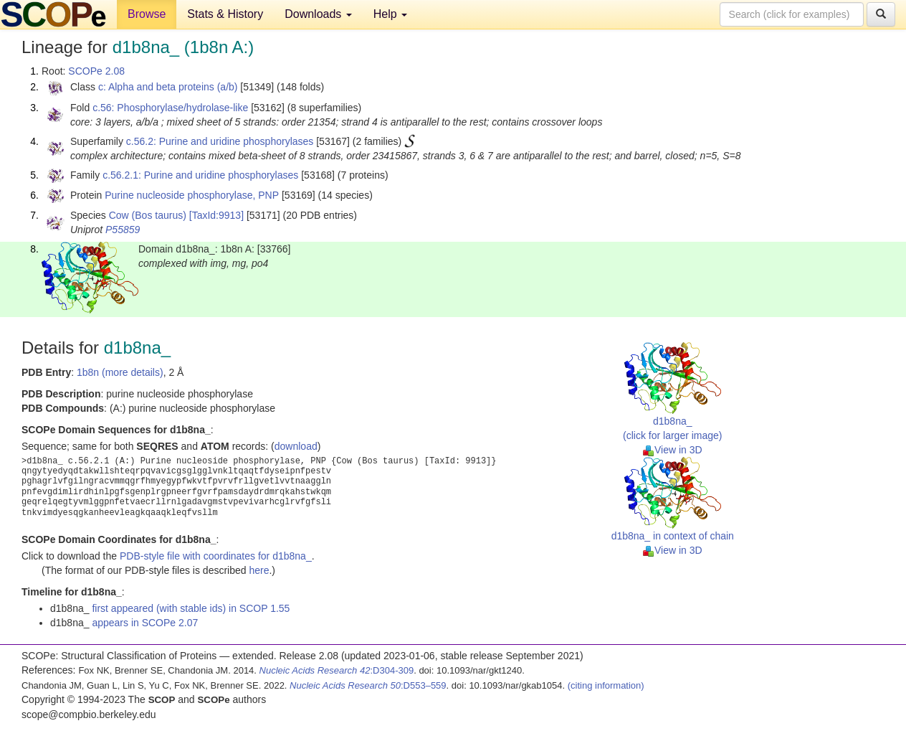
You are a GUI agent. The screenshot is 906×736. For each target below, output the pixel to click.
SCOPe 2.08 (96, 71)
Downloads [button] (318, 14)
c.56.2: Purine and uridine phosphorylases (220, 141)
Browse (147, 14)
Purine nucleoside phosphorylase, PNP (192, 195)
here (259, 570)
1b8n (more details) (120, 372)
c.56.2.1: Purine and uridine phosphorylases (200, 175)
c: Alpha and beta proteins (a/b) (168, 87)
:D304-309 (336, 670)
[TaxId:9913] (216, 215)
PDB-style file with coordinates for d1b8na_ (216, 556)
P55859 (122, 229)
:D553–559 (368, 685)
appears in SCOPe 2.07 (145, 622)
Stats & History (225, 14)
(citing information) (606, 685)
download (296, 446)
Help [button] (390, 14)
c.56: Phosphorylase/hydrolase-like (170, 107)
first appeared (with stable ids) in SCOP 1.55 (191, 608)
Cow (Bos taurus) (147, 215)
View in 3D (672, 450)
